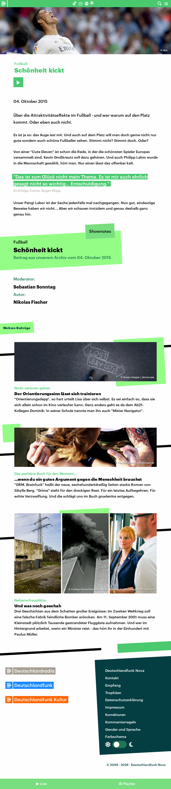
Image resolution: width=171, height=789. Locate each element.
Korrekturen (115, 714)
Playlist (129, 783)
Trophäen (113, 692)
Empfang (113, 685)
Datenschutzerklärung (124, 700)
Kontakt (112, 678)
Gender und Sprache (122, 729)
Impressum (114, 707)
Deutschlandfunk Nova (124, 670)
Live (43, 783)
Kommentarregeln (120, 722)
